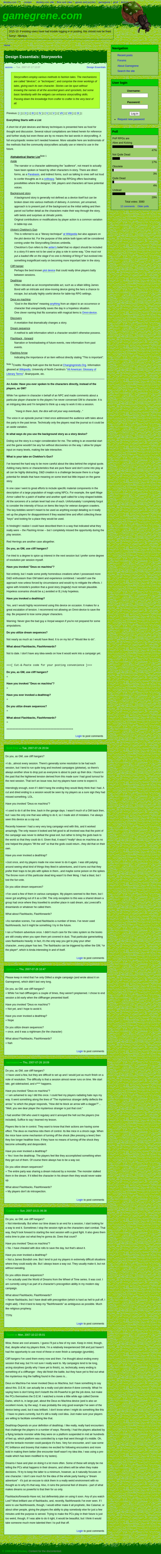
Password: (134, 102)
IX (78, 113)
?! (19, 2)
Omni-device (89, 312)
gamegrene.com (42, 15)
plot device (49, 270)
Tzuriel (10, 1334)
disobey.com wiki (45, 2)
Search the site (126, 71)
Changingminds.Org (74, 365)
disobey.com (10, 2)
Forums (121, 60)
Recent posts (124, 55)
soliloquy (49, 178)
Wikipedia (24, 369)
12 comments (127, 206)
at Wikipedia (70, 234)
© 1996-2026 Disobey (14, 1550)
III (33, 113)
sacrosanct (12, 1062)
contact (27, 2)
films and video (64, 2)
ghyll (115, 2)
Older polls (143, 206)
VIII (70, 113)
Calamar (11, 1210)
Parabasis (33, 174)
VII (62, 113)
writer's (52, 247)
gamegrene (104, 2)
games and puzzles (85, 2)
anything (55, 303)
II (26, 113)
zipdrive (10, 968)
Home (7, 45)
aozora (9, 67)
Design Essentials (96, 67)
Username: (134, 90)
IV (40, 113)
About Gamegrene (128, 65)
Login (79, 735)
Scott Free (12, 747)
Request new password (131, 119)
